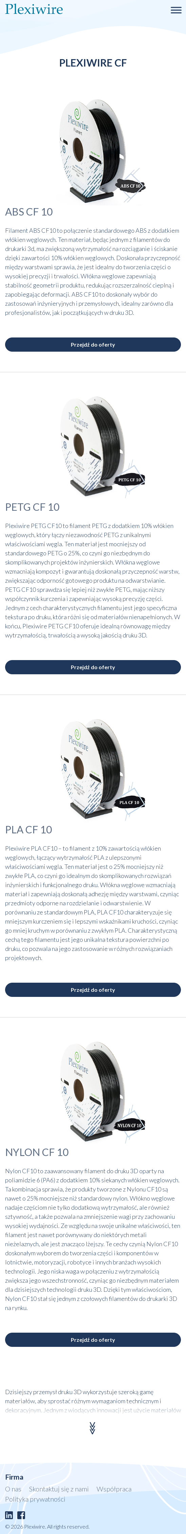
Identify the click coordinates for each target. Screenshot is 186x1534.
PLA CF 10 (28, 829)
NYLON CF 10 (36, 1152)
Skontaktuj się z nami (59, 1489)
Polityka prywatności (35, 1499)
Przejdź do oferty (93, 344)
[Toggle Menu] (176, 10)
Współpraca (114, 1489)
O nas (13, 1489)
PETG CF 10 (32, 507)
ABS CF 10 (29, 211)
